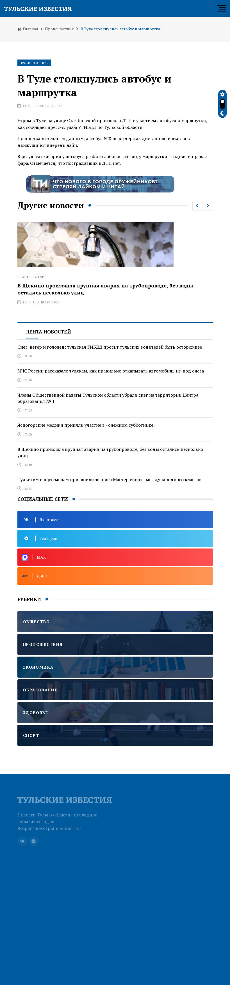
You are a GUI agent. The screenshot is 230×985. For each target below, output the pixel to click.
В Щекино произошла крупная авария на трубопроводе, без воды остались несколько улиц (110, 452)
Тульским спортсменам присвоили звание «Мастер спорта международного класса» (109, 479)
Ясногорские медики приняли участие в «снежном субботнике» (86, 425)
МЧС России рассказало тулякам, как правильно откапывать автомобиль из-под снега (110, 371)
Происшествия (59, 28)
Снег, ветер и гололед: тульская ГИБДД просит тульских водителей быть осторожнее (109, 347)
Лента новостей (48, 331)
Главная (27, 28)
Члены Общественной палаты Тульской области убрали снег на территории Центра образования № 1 (107, 398)
